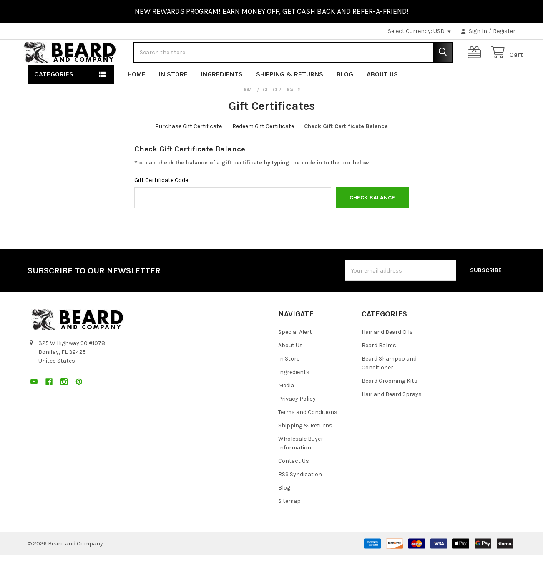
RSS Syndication (300, 496)
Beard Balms (379, 367)
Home (137, 97)
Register (504, 31)
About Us (382, 97)
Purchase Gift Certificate (188, 148)
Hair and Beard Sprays (392, 416)
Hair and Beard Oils (387, 354)
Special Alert (295, 354)
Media (286, 407)
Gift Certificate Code (161, 202)
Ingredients (222, 97)
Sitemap (289, 523)
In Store (173, 97)
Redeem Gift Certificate (263, 148)
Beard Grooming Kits (389, 403)
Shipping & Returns (289, 97)
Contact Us (293, 483)
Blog (345, 97)
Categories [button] (53, 97)
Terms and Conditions (307, 434)
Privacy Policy (297, 421)
